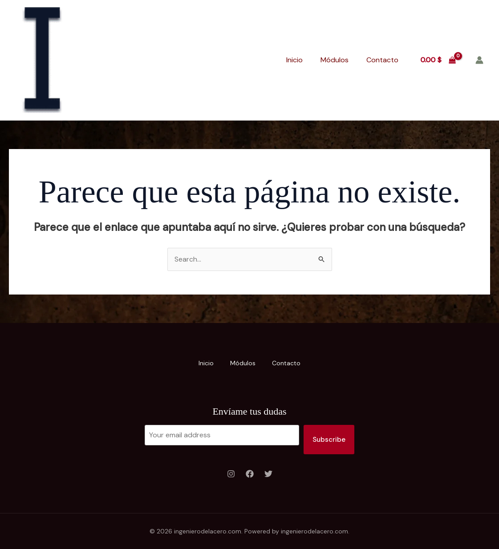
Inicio (294, 60)
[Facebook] (250, 474)
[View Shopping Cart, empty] (437, 60)
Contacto (382, 60)
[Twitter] (268, 474)
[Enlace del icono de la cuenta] (479, 60)
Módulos (334, 60)
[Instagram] (231, 474)
